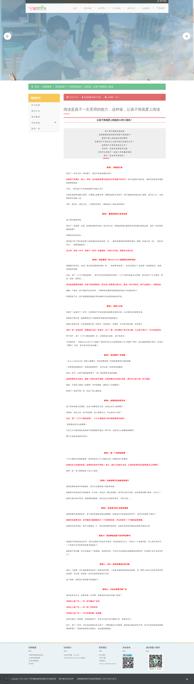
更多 (32, 663)
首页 (76, 6)
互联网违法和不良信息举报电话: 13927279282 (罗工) (97, 679)
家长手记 (132, 6)
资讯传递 (89, 6)
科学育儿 (103, 6)
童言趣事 (35, 117)
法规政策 (147, 6)
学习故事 (118, 6)
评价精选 (44, 123)
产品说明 (162, 6)
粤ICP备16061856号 (66, 679)
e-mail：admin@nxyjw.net (107, 663)
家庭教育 (47, 87)
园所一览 (35, 129)
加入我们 (102, 655)
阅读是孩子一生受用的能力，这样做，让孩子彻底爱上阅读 (84, 87)
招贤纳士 (102, 661)
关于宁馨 (102, 658)
